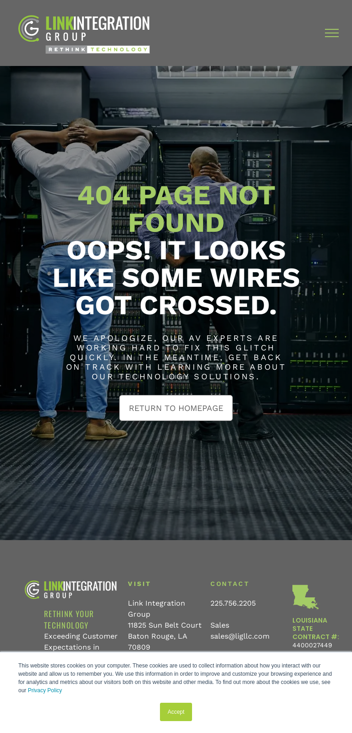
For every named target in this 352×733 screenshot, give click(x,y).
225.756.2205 (233, 603)
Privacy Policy (45, 690)
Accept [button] (176, 712)
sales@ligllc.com (240, 636)
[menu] (332, 33)
